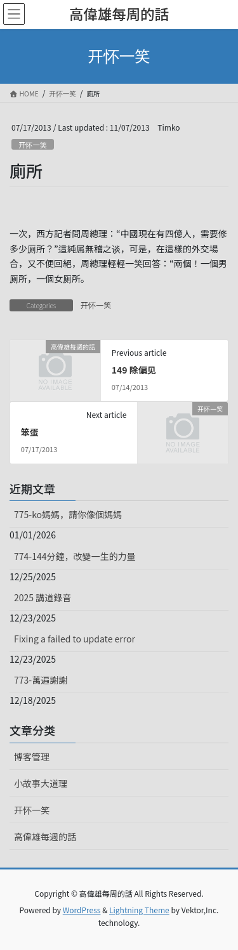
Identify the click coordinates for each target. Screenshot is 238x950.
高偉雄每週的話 (45, 836)
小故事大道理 (40, 783)
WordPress (82, 909)
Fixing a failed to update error (74, 638)
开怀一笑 (32, 145)
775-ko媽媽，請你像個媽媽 (68, 514)
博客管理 (32, 756)
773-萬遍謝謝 (40, 679)
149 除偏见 (134, 369)
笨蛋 (30, 432)
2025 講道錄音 (42, 597)
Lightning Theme (139, 909)
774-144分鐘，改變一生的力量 (74, 556)
